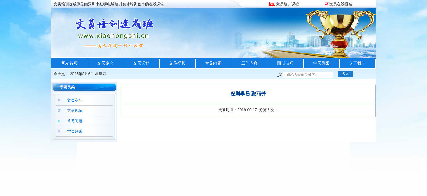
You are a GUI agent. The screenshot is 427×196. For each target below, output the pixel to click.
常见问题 (213, 63)
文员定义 (105, 63)
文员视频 (177, 63)
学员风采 (321, 63)
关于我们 (357, 63)
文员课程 (141, 63)
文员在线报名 (340, 4)
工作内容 (249, 63)
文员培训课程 (287, 4)
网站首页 (69, 63)
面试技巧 (285, 63)
